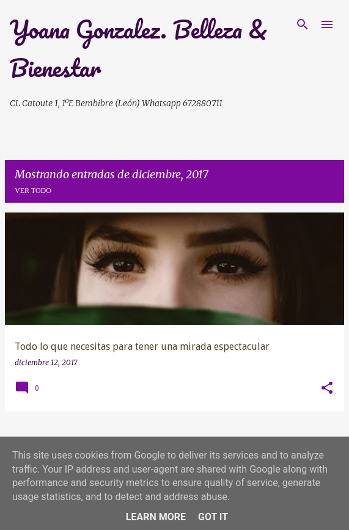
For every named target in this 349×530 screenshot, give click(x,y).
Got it (213, 517)
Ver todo (33, 190)
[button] (327, 388)
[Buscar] (302, 24)
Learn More (156, 517)
